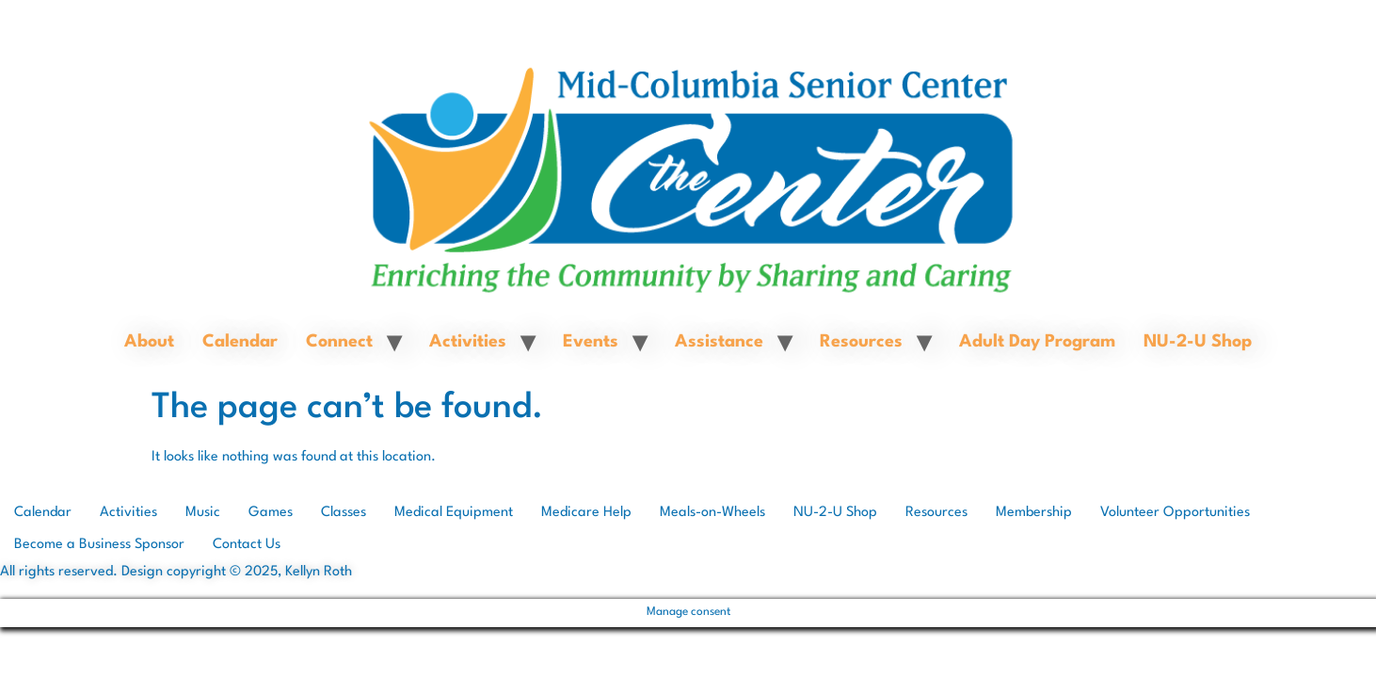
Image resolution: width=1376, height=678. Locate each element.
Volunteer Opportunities (1175, 513)
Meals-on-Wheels (712, 513)
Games (270, 513)
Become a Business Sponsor (99, 545)
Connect (339, 341)
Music (202, 513)
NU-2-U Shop (1198, 341)
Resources (861, 341)
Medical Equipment (453, 513)
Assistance (719, 341)
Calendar (240, 341)
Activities (467, 341)
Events (590, 341)
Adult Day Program (1037, 341)
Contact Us (246, 545)
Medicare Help (586, 513)
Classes (343, 513)
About (149, 341)
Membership (1034, 513)
